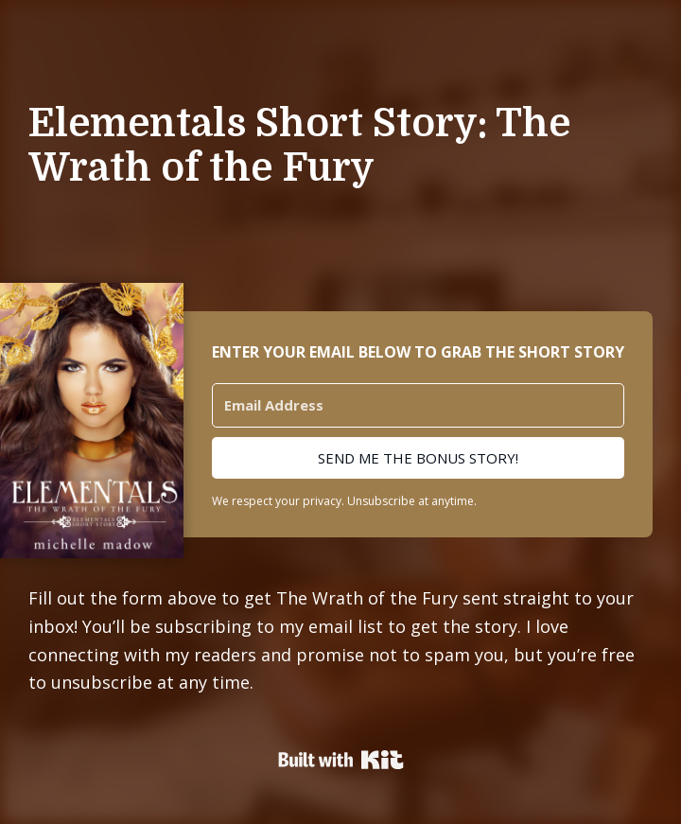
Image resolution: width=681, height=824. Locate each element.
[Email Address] (418, 405)
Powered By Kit (341, 760)
